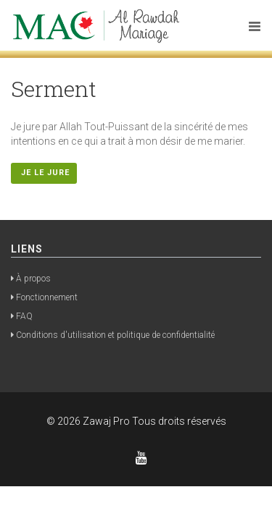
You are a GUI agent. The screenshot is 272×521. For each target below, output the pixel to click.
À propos (33, 279)
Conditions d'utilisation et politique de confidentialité (115, 335)
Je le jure (44, 172)
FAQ (24, 316)
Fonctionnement (47, 297)
